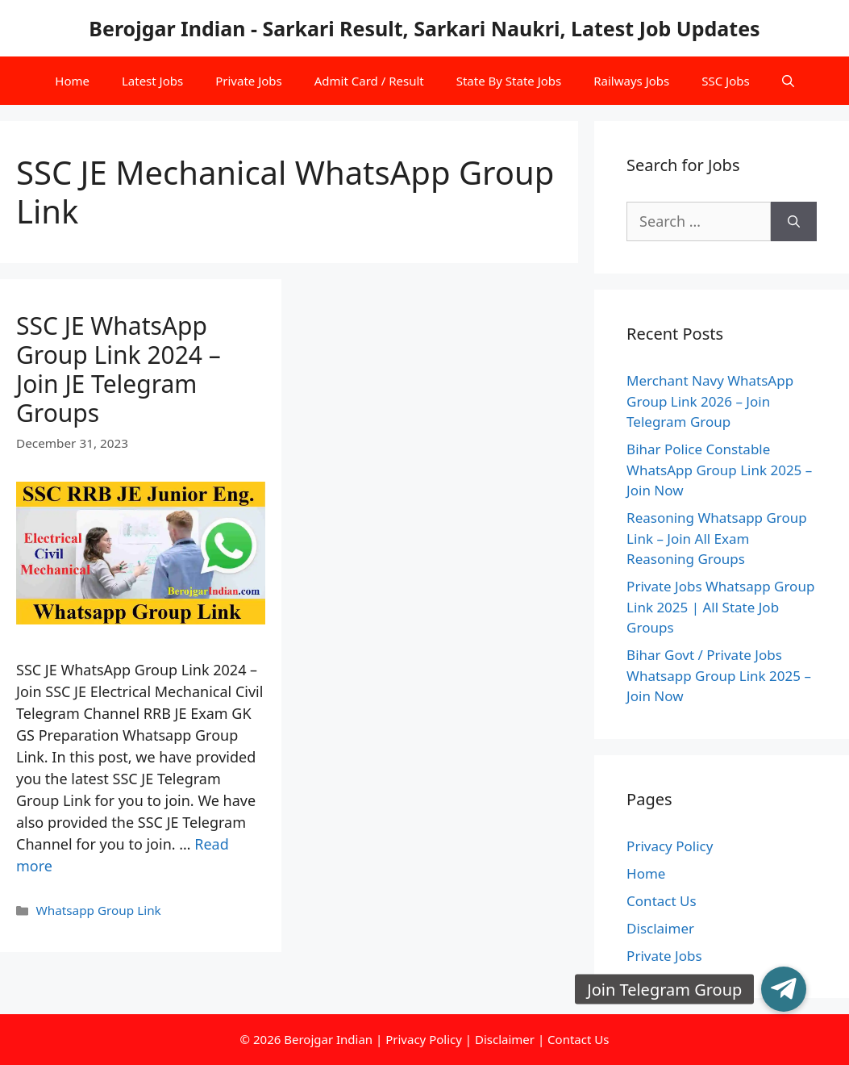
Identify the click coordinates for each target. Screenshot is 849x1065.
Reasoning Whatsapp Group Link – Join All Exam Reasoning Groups (716, 538)
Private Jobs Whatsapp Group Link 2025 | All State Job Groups (720, 607)
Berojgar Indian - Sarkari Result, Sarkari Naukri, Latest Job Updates (424, 28)
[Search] (794, 221)
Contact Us (661, 901)
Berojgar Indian (328, 1039)
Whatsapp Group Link (97, 910)
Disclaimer (660, 928)
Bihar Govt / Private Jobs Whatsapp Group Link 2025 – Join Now (718, 675)
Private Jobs (248, 81)
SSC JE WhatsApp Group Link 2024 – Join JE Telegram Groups (118, 369)
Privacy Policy (669, 846)
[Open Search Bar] (788, 80)
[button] (783, 989)
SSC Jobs (725, 81)
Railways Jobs (631, 81)
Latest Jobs (152, 81)
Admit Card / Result (369, 81)
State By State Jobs (509, 81)
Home (72, 81)
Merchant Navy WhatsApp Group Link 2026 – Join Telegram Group (709, 401)
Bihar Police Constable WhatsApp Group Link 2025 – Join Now (719, 469)
